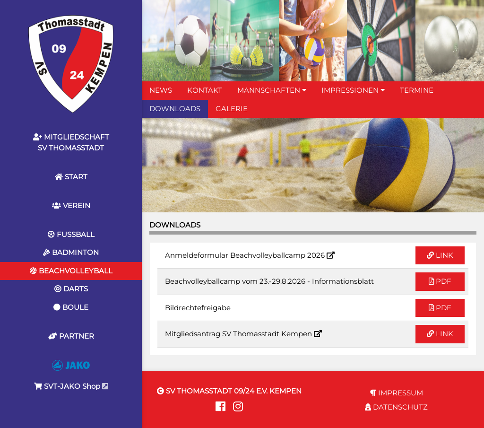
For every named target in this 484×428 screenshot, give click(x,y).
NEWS (160, 90)
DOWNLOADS (174, 108)
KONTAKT (204, 90)
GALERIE (232, 108)
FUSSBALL (71, 234)
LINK (440, 255)
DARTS (71, 288)
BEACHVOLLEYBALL (71, 270)
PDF (440, 281)
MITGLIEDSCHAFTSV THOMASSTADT (71, 142)
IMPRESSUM (396, 392)
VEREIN (71, 205)
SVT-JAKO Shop (71, 375)
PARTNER (71, 336)
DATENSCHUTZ (396, 406)
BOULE (70, 307)
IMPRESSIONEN (353, 90)
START (71, 176)
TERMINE (416, 90)
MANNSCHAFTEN (271, 90)
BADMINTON (71, 252)
